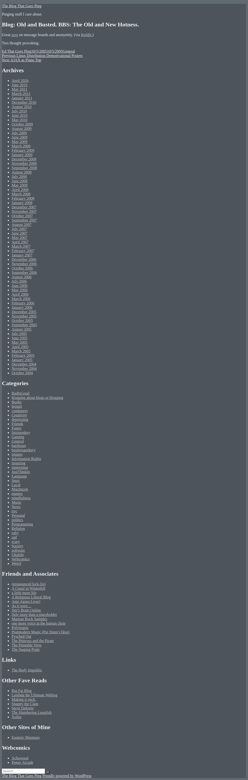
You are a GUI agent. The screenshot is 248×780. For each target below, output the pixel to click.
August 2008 (21, 172)
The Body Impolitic (27, 670)
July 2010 (19, 111)
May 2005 (19, 342)
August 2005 (21, 329)
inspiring (18, 463)
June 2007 (19, 233)
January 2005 (22, 360)
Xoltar (17, 717)
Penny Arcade (22, 762)
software (18, 550)
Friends (17, 424)
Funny (17, 428)
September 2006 (24, 273)
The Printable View (27, 645)
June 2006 (19, 286)
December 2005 (24, 312)
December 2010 (24, 102)
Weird (16, 563)
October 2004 (22, 373)
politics (17, 520)
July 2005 (19, 334)
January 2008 (22, 203)
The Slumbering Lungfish (32, 712)
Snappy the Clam (25, 704)
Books (17, 402)
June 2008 (19, 181)
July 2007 (19, 229)
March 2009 (21, 146)
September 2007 (24, 220)
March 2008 (21, 194)
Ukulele (18, 555)
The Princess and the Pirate (33, 641)
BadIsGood (20, 393)
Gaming (18, 437)
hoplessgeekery (24, 450)
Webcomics (21, 559)
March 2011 (21, 94)
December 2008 (24, 159)
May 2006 (19, 290)
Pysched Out (21, 636)
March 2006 (21, 299)
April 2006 (20, 294)
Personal (18, 515)
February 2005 (23, 355)
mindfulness (21, 498)
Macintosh (20, 489)
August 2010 (21, 107)
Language (19, 476)
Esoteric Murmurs (26, 737)
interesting (20, 467)
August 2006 (21, 277)
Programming (22, 524)
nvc (14, 511)
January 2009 (22, 155)
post (15, 35)
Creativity (19, 415)
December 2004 (24, 364)
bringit (17, 406)
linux (16, 480)
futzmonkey (21, 432)
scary (16, 542)
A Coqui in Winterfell (28, 588)
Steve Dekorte (23, 708)
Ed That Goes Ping (16, 51)
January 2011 (22, 98)
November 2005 (24, 316)
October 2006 (22, 268)
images (17, 454)
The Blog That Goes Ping (21, 6)
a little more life (24, 593)
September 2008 (24, 168)
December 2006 (24, 259)
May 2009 (19, 142)
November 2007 (24, 211)
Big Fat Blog (22, 691)
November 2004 (24, 368)
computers (20, 411)
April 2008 (20, 190)
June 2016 (19, 85)
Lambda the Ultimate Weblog (34, 695)
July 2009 (19, 133)
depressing (20, 419)
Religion (18, 528)
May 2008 (19, 185)
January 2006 (22, 307)
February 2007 (23, 251)
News (16, 507)
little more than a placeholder (34, 615)
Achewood (20, 758)
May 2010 (19, 120)
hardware (19, 446)
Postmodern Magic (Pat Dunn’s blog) (41, 632)
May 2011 (19, 89)
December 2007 (24, 207)
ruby (15, 533)
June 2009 (19, 137)
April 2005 (20, 347)
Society (17, 546)
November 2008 (24, 163)
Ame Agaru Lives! (26, 601)
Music (16, 502)
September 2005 (24, 325)
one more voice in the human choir (39, 623)
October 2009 (22, 124)
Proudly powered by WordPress (66, 776)
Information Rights (26, 459)
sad (14, 537)
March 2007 (21, 246)
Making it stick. (24, 699)
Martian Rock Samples (29, 619)
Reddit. (86, 35)
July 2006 (19, 281)
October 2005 (22, 320)
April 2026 (20, 81)
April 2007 (20, 242)
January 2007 (22, 255)
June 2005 (19, 338)
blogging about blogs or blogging (37, 398)
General (69, 51)
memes (17, 494)
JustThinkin (21, 472)
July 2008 (19, 177)
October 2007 (22, 216)
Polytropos (20, 628)
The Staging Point (26, 649)
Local (16, 485)
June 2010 (19, 115)
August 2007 (21, 225)
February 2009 (23, 150)
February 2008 (23, 198)
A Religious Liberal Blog (31, 597)
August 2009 (21, 129)
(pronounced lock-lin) (29, 584)
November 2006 (24, 264)
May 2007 (19, 238)
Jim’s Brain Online (26, 610)
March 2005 (21, 351)
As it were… (21, 606)
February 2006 (23, 303)
